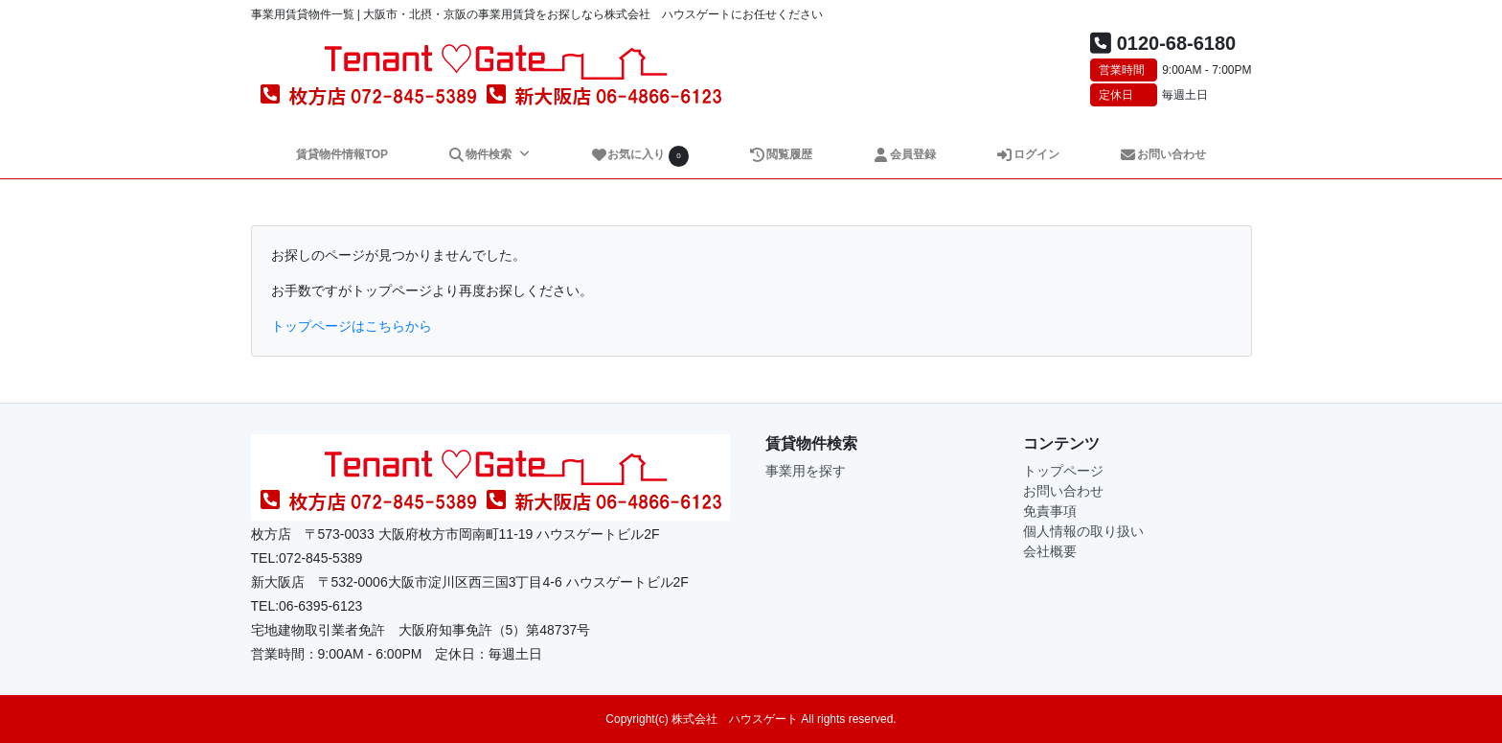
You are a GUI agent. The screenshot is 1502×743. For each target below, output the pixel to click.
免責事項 (1050, 511)
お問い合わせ (1163, 154)
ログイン (1028, 154)
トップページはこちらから (351, 326)
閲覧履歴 (781, 154)
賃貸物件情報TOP (342, 154)
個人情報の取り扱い (1083, 531)
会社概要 (1050, 551)
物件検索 (480, 154)
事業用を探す (805, 470)
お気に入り (640, 156)
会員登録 (905, 154)
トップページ (1063, 470)
